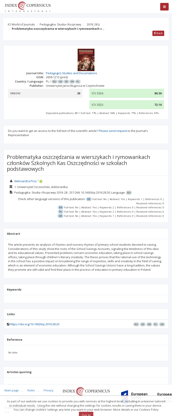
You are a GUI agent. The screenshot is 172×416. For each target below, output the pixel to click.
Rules (31, 390)
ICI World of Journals (21, 24)
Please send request (113, 131)
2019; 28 (93, 24)
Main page (11, 390)
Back (158, 33)
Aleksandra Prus (25, 181)
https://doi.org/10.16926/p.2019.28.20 (34, 324)
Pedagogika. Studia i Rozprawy (60, 24)
